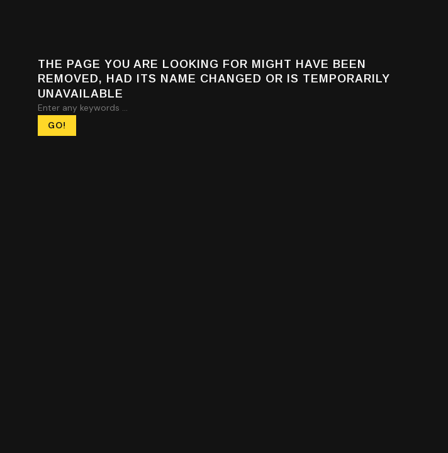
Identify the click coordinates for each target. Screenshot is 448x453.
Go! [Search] (57, 125)
